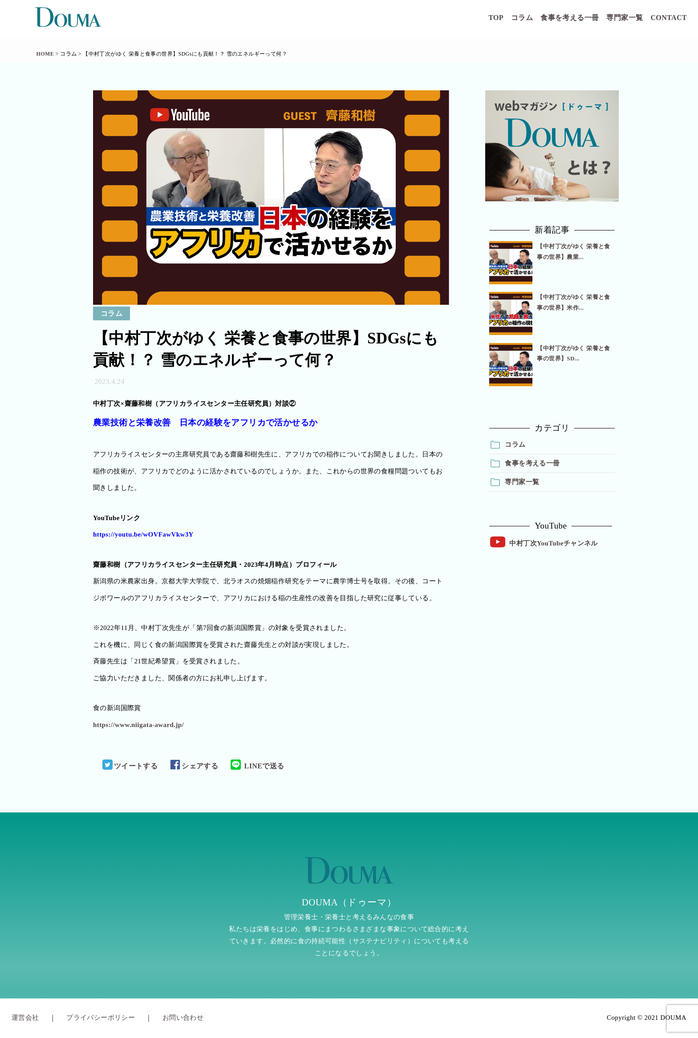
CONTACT (668, 17)
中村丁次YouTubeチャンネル (553, 543)
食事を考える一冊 (569, 17)
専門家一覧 (624, 17)
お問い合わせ (182, 1017)
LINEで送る (257, 766)
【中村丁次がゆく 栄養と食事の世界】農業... (573, 251)
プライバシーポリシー (100, 1017)
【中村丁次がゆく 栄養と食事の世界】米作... (573, 302)
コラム (522, 17)
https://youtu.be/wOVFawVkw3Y (143, 534)
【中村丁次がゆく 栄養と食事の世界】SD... (573, 353)
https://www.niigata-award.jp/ (138, 724)
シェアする (194, 766)
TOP (495, 17)
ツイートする (130, 766)
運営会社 (25, 1017)
